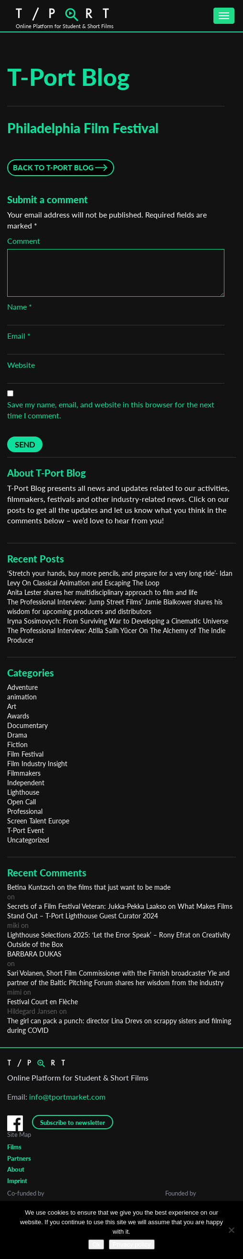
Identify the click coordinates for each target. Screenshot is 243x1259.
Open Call (21, 802)
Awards (18, 716)
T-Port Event (25, 830)
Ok (96, 1244)
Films (14, 1147)
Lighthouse (23, 792)
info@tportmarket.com (67, 1096)
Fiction (17, 744)
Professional (24, 811)
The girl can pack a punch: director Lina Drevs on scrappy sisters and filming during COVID (119, 1025)
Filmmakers (24, 773)
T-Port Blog (68, 76)
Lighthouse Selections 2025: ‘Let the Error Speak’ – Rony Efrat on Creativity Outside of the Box (118, 939)
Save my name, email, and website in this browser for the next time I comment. (110, 410)
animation (22, 697)
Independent (25, 783)
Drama (17, 735)
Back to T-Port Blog (53, 167)
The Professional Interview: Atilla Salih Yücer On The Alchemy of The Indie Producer (116, 635)
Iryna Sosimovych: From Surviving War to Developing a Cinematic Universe (117, 621)
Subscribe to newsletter (72, 1122)
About (15, 1169)
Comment (23, 240)
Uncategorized (28, 840)
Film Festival (25, 754)
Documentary (27, 725)
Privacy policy (131, 1244)
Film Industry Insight (37, 764)
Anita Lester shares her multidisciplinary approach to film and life (102, 592)
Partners (19, 1158)
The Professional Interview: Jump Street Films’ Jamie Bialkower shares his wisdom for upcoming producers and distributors (114, 606)
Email (19, 335)
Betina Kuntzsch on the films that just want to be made (88, 887)
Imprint (17, 1181)
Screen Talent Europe (38, 821)
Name (19, 306)
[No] (231, 1230)
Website (21, 364)
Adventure (22, 687)
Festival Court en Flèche (42, 1002)
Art (11, 706)
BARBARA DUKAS (34, 954)
